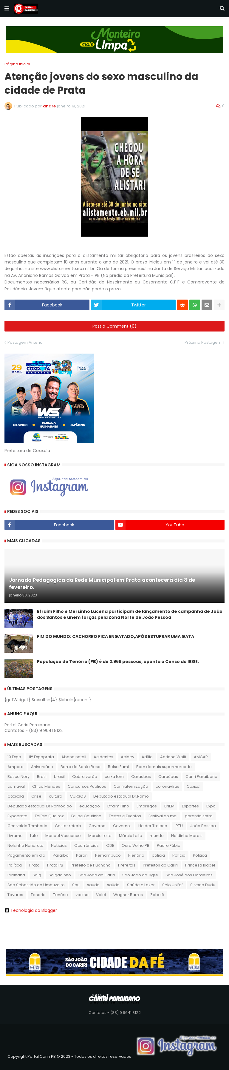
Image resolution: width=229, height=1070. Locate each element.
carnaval (16, 786)
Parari (82, 855)
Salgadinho (60, 875)
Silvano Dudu (202, 885)
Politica (200, 855)
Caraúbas (168, 776)
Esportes (190, 806)
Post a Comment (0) (114, 326)
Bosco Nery (18, 776)
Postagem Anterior (25, 342)
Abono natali (73, 757)
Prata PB (55, 865)
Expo (211, 806)
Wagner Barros (128, 895)
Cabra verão (84, 776)
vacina (82, 895)
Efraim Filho (118, 806)
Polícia (178, 855)
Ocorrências (86, 845)
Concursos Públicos (87, 786)
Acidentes (103, 757)
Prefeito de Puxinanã (91, 865)
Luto (34, 835)
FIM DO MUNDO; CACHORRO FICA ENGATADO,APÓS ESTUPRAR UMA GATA (115, 636)
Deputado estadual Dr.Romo (121, 796)
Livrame (15, 835)
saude (93, 885)
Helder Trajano (152, 826)
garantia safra (199, 816)
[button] (7, 8)
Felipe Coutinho (86, 816)
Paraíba (61, 855)
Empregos (147, 806)
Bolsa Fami (118, 767)
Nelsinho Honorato (25, 845)
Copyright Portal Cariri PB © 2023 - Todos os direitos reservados (69, 1056)
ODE (110, 845)
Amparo (15, 767)
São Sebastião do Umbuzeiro (36, 885)
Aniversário (42, 767)
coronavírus (167, 786)
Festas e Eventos (125, 816)
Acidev (127, 757)
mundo (157, 835)
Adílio (147, 757)
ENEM (169, 806)
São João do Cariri (96, 875)
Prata (34, 865)
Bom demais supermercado (164, 767)
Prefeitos (126, 865)
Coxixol (193, 786)
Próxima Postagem (203, 342)
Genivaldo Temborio (27, 826)
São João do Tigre (140, 875)
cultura (55, 796)
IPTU (179, 826)
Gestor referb (68, 826)
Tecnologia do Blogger (30, 910)
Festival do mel (162, 816)
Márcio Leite (130, 835)
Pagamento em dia (26, 855)
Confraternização (131, 786)
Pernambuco (108, 855)
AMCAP (201, 757)
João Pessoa (203, 826)
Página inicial (17, 64)
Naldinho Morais (186, 835)
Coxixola (15, 796)
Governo (97, 826)
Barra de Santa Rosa (80, 767)
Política (14, 865)
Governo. (122, 826)
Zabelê (157, 895)
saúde (113, 885)
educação (89, 806)
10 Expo (14, 757)
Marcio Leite (100, 835)
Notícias (59, 845)
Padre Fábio (168, 845)
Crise (36, 796)
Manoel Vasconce (63, 835)
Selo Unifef (172, 885)
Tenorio (38, 895)
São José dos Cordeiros (189, 875)
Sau (76, 885)
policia (158, 855)
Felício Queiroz (49, 816)
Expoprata (17, 816)
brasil (59, 776)
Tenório (60, 895)
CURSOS (78, 796)
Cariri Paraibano (201, 776)
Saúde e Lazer (141, 885)
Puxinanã (16, 875)
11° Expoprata (41, 757)
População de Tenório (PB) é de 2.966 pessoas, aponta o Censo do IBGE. (118, 661)
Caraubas (141, 776)
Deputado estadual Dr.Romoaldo (39, 806)
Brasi (42, 776)
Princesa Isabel (200, 865)
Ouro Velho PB (135, 845)
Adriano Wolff (173, 757)
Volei (101, 895)
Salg (37, 875)
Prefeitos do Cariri (160, 865)
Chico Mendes (46, 786)
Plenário (136, 855)
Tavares (15, 895)
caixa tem (114, 776)
